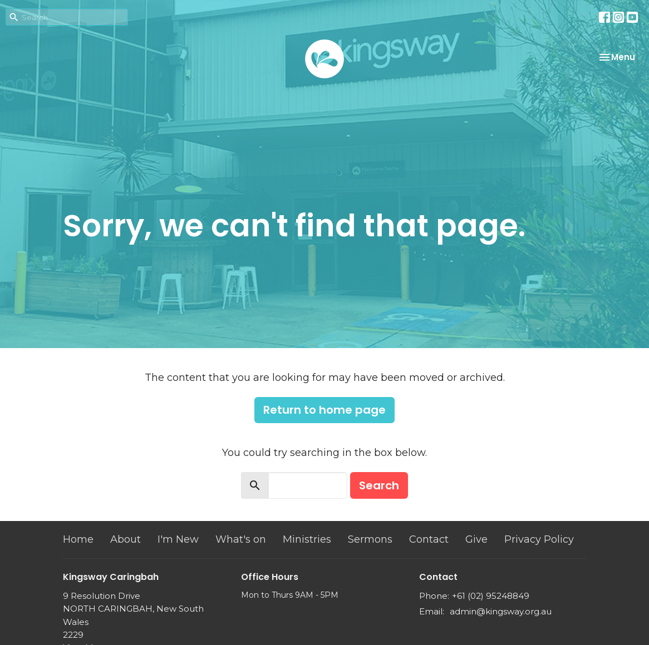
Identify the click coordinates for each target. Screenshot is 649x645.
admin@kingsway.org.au (501, 611)
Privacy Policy (539, 539)
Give (476, 539)
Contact (429, 539)
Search (379, 485)
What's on (240, 539)
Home (78, 539)
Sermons (370, 539)
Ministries (307, 539)
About (125, 539)
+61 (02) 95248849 (490, 596)
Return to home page (324, 410)
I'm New (178, 539)
